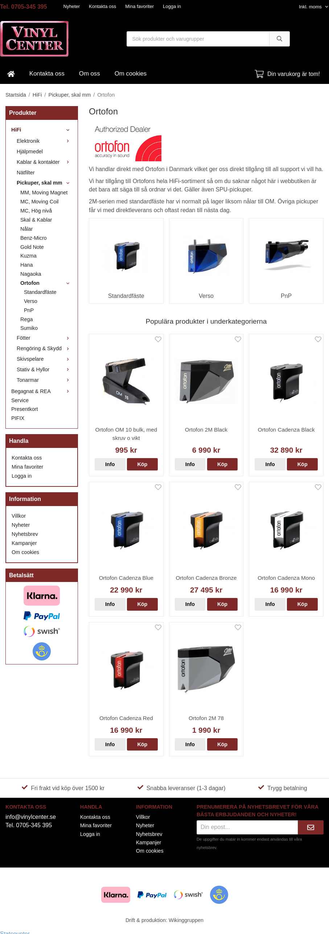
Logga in (172, 6)
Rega (26, 319)
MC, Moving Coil (39, 202)
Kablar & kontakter (44, 162)
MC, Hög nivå (36, 211)
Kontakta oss (102, 6)
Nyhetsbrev (25, 534)
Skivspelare (44, 359)
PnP (29, 310)
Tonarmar (44, 380)
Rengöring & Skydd (44, 348)
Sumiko (29, 328)
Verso (30, 301)
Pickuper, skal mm (44, 183)
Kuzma (28, 256)
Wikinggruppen (186, 920)
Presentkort (24, 409)
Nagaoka (30, 274)
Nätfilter (26, 172)
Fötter (44, 338)
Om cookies (131, 73)
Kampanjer (24, 543)
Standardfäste (40, 292)
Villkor (19, 516)
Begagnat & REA (41, 391)
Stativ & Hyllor (44, 369)
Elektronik (44, 141)
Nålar (26, 229)
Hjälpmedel (30, 151)
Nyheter (71, 6)
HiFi (41, 130)
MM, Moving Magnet (43, 192)
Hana (26, 265)
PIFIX (17, 418)
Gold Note (32, 247)
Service (20, 400)
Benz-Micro (33, 238)
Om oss (89, 73)
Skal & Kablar (36, 220)
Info (110, 464)
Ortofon (46, 283)
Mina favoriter (139, 6)
